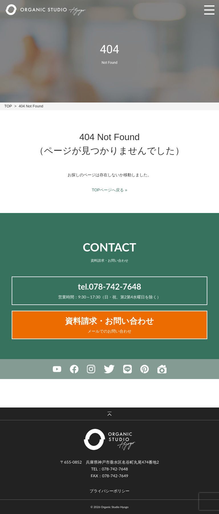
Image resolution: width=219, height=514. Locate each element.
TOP (8, 106)
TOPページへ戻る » (109, 190)
